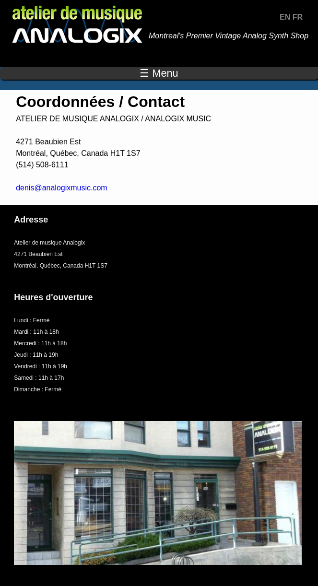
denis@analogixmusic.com (61, 188)
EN (285, 17)
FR (298, 17)
